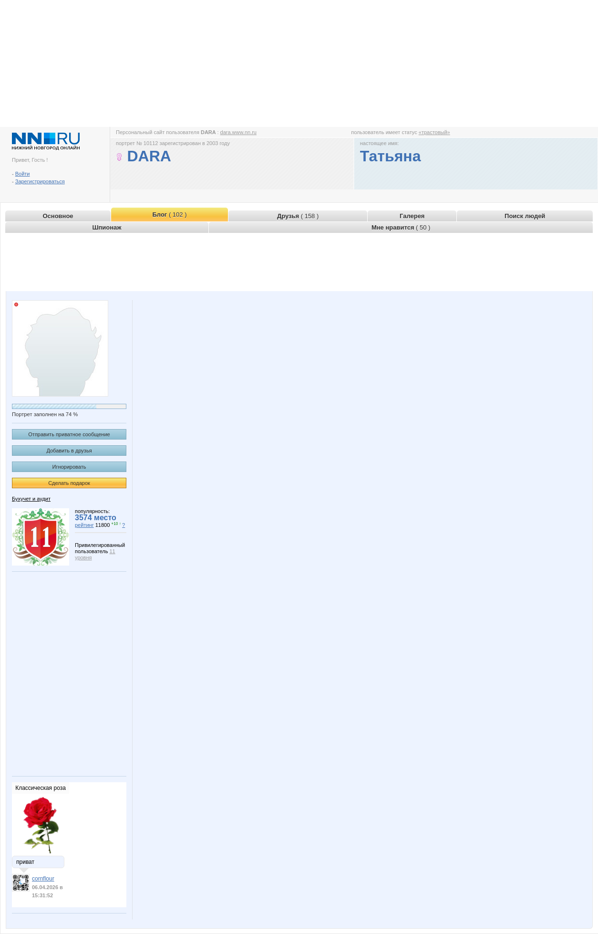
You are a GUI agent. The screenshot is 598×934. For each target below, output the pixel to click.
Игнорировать (69, 467)
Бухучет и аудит (31, 499)
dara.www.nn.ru (238, 132)
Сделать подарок (69, 483)
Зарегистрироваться (40, 181)
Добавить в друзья (69, 450)
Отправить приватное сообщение (69, 434)
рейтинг (84, 525)
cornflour (43, 878)
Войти (22, 174)
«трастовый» (434, 132)
